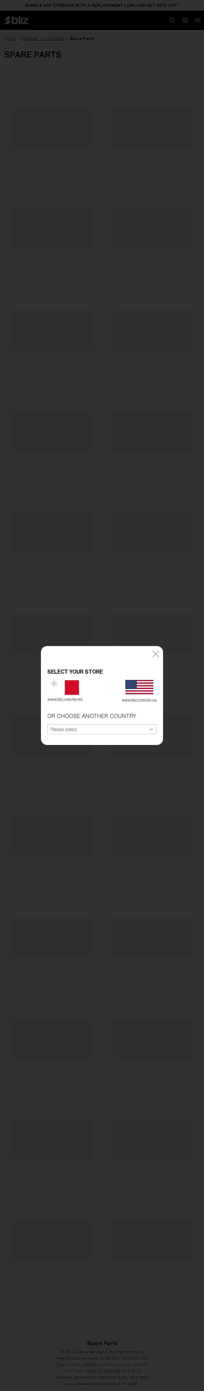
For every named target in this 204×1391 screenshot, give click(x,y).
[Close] (155, 648)
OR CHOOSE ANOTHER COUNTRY (91, 710)
